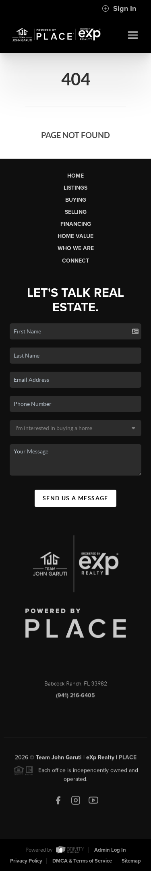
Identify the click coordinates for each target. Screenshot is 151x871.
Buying (75, 200)
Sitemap (131, 861)
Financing (75, 224)
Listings (75, 187)
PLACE (128, 759)
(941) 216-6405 (75, 698)
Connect (75, 260)
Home (75, 175)
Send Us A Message (75, 498)
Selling (76, 212)
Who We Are (76, 248)
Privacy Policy (26, 861)
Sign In (119, 8)
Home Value (75, 236)
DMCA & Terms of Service (82, 861)
